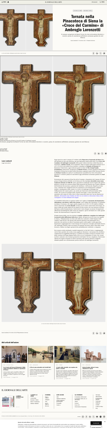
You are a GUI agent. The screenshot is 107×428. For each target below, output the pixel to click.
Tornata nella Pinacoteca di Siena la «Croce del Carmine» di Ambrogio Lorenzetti (82, 23)
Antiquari (46, 404)
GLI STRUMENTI (77, 399)
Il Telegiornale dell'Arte (99, 403)
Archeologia (34, 402)
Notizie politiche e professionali (60, 405)
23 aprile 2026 (93, 382)
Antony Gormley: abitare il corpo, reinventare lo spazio (93, 370)
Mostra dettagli (71, 425)
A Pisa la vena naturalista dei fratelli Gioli (40, 369)
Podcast (76, 408)
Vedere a (57, 409)
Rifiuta (92, 423)
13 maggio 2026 (41, 379)
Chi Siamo (97, 399)
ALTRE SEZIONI (59, 399)
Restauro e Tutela (88, 10)
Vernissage (98, 405)
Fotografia (58, 408)
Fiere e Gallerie (46, 402)
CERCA (102, 2)
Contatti (97, 409)
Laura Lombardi (6, 382)
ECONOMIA (46, 399)
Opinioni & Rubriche (60, 403)
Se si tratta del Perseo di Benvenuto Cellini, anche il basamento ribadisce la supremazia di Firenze (14, 371)
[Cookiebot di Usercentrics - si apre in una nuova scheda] (9, 425)
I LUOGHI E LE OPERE (34, 400)
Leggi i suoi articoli (6, 163)
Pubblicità (97, 407)
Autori (75, 406)
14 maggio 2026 (14, 382)
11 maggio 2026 (67, 382)
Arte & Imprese (46, 408)
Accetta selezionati (92, 419)
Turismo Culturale (33, 411)
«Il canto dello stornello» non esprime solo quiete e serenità (67, 370)
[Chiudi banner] (104, 413)
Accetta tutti (92, 414)
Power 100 (76, 409)
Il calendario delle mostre (81, 401)
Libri (56, 401)
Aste (45, 406)
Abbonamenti (93, 2)
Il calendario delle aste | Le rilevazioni (81, 404)
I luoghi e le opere (77, 10)
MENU (4, 2)
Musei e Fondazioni (34, 408)
